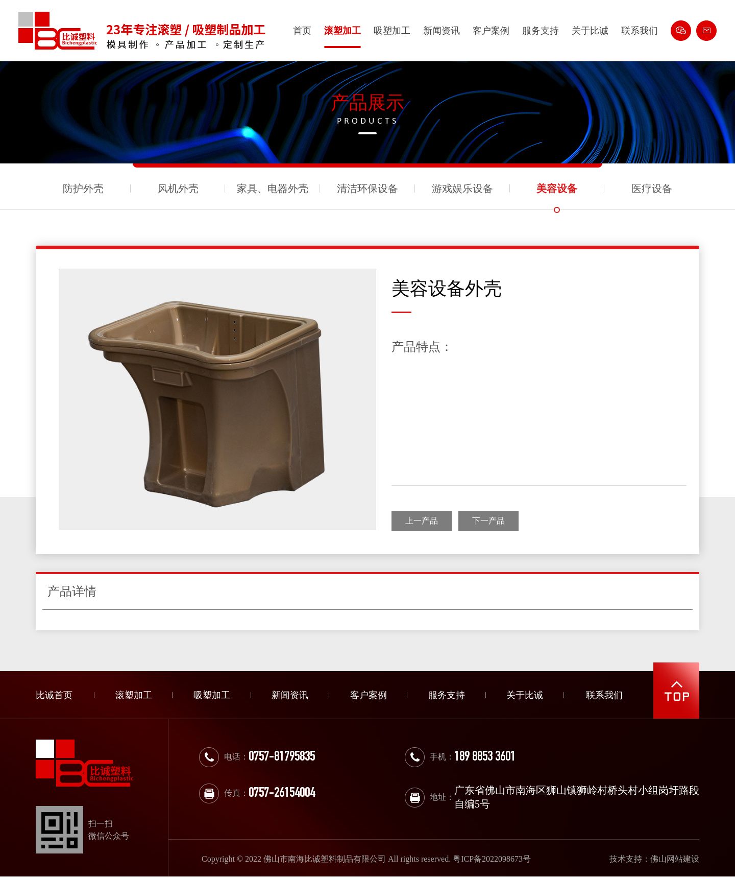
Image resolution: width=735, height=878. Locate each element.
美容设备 (556, 188)
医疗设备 (651, 188)
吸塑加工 (392, 31)
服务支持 (540, 31)
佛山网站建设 (674, 859)
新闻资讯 (441, 31)
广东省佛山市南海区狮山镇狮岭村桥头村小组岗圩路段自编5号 (576, 797)
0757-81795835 (282, 757)
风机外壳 (178, 188)
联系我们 (639, 31)
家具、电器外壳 (272, 188)
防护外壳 (83, 188)
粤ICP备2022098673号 (492, 859)
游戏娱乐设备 (462, 188)
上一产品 (421, 520)
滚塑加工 (342, 31)
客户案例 (491, 31)
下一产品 (488, 520)
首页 (302, 31)
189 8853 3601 (485, 757)
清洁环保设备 (367, 188)
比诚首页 (54, 695)
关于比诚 (590, 31)
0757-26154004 (282, 794)
